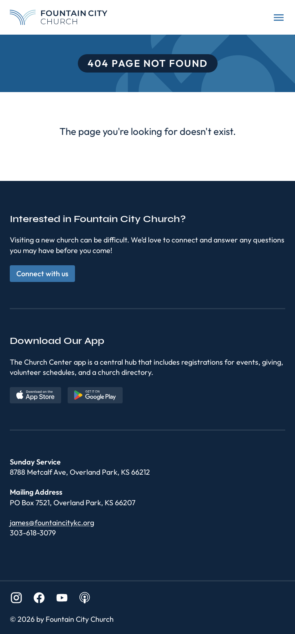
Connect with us (42, 273)
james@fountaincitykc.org (52, 522)
